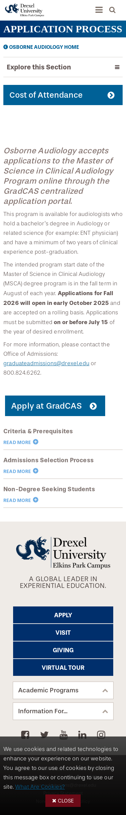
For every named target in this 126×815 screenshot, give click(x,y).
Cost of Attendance (46, 95)
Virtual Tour (63, 667)
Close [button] (66, 800)
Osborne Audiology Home (44, 47)
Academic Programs (48, 690)
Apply (63, 615)
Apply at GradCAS (46, 406)
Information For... (43, 711)
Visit (63, 632)
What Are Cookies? (40, 787)
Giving (63, 650)
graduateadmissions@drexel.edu (46, 363)
